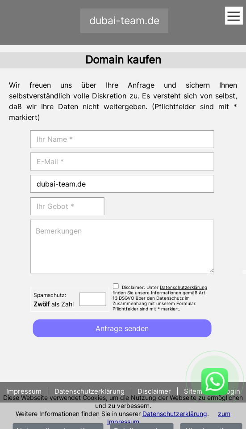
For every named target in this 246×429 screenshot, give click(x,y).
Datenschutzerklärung (174, 413)
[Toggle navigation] (233, 16)
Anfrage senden (122, 328)
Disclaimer (154, 391)
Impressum (24, 391)
